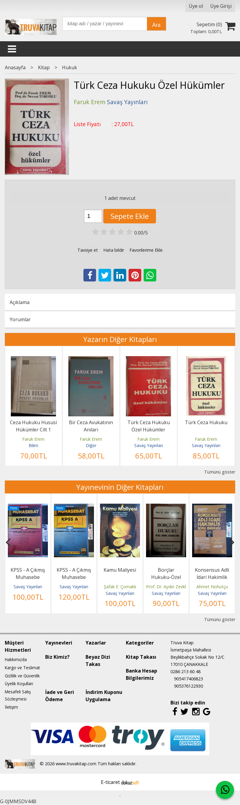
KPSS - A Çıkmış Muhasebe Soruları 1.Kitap (74, 577)
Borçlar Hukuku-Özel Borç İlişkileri (166, 577)
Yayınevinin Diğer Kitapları (120, 487)
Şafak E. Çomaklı (120, 586)
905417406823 (188, 679)
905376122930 (188, 686)
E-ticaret (110, 782)
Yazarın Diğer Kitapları (120, 339)
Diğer (91, 445)
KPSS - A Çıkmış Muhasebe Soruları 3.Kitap (28, 577)
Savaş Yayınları (148, 445)
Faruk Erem (33, 439)
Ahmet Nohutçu (212, 586)
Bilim (33, 445)
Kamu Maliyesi (120, 570)
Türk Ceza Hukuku (206, 422)
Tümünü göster (219, 472)
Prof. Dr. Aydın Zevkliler (169, 586)
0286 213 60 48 (185, 671)
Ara (156, 25)
